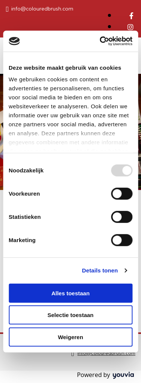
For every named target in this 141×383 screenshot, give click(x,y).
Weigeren (70, 337)
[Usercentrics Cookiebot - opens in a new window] (100, 41)
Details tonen (100, 270)
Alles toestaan (71, 293)
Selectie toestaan (70, 315)
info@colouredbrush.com (42, 8)
